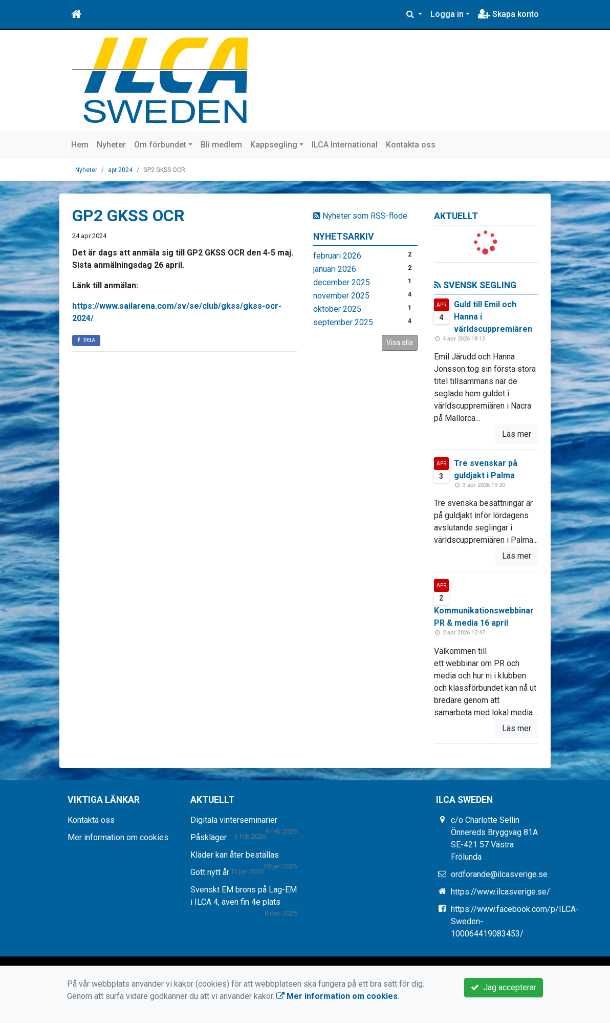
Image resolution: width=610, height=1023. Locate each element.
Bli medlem (221, 145)
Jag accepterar (503, 987)
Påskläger (208, 837)
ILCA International (345, 145)
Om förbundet (160, 145)
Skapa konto (508, 14)
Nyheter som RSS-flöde (360, 216)
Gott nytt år (209, 872)
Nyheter (111, 145)
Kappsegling (273, 145)
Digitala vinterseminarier (233, 820)
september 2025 (343, 322)
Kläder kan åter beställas (234, 855)
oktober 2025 (337, 309)
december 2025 (341, 282)
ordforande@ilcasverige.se (499, 874)
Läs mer (516, 434)
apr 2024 (120, 170)
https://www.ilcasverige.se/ (500, 892)
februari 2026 (337, 256)
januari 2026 (334, 269)
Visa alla (399, 342)
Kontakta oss (410, 145)
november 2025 (341, 296)
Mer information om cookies (118, 837)
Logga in (447, 14)
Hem (80, 145)
